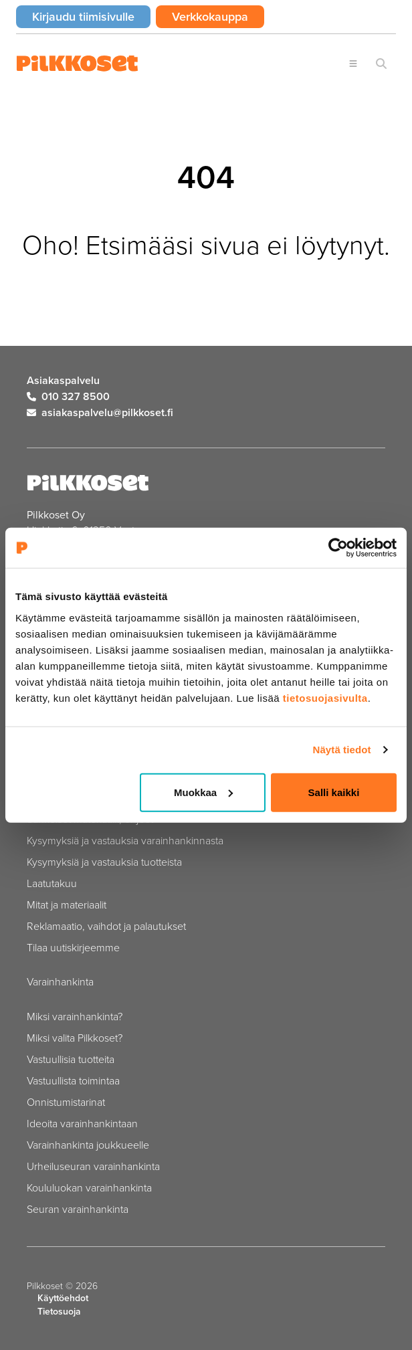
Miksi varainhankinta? (74, 1016)
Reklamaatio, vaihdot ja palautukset (106, 926)
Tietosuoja (59, 1311)
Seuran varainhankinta (77, 1208)
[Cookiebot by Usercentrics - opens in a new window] (338, 548)
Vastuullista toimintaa (73, 1080)
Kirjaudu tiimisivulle (91, 16)
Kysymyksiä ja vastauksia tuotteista (104, 861)
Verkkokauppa (218, 16)
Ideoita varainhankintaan (82, 1123)
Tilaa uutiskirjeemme (73, 947)
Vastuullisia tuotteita (70, 1059)
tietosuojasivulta (325, 697)
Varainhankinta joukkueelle (88, 1144)
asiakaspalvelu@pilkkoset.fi (100, 412)
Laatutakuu (52, 883)
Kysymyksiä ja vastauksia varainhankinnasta (125, 840)
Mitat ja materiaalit (66, 904)
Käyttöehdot (62, 1298)
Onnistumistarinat (66, 1101)
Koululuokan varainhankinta (89, 1187)
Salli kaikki (334, 791)
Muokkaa (203, 791)
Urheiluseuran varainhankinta (93, 1166)
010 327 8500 (68, 396)
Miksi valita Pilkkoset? (74, 1037)
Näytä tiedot (342, 749)
